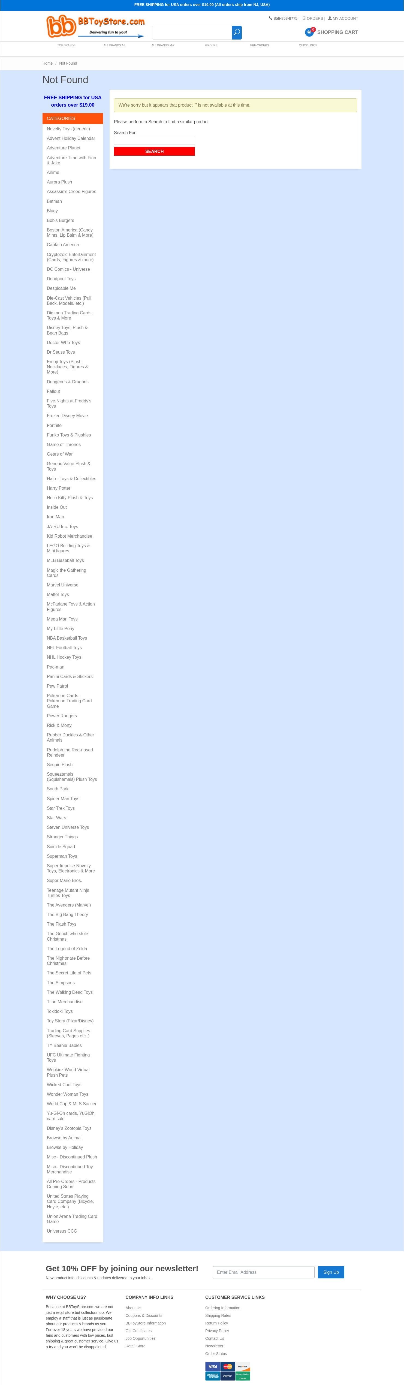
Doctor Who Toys (63, 342)
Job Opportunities (141, 1338)
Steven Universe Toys (68, 827)
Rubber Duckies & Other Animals (70, 737)
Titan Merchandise (65, 1001)
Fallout (53, 391)
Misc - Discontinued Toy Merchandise (70, 1169)
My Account (343, 18)
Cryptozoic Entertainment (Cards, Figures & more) (71, 257)
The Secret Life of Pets (69, 973)
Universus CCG (62, 1231)
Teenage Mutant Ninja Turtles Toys (68, 893)
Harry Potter (58, 488)
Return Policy (216, 1323)
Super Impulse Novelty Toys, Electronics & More (71, 868)
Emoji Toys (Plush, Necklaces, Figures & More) (67, 366)
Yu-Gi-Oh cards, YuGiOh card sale (71, 1116)
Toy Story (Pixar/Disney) (70, 1021)
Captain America (63, 244)
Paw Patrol (57, 686)
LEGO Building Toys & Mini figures (68, 548)
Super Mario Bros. (64, 880)
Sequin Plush (60, 764)
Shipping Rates (218, 1315)
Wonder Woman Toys (67, 1094)
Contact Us (214, 1338)
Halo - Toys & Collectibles (71, 478)
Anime (53, 172)
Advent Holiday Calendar (71, 138)
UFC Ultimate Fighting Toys (68, 1057)
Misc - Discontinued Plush (72, 1157)
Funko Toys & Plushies (69, 435)
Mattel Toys (58, 594)
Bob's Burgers (60, 220)
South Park (57, 789)
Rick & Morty (59, 725)
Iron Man (55, 516)
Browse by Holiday (65, 1147)
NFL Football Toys (64, 647)
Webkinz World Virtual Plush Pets (68, 1072)
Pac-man (55, 667)
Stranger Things (62, 837)
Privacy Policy (217, 1331)
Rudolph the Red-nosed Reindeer (70, 752)
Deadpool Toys (61, 278)
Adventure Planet (63, 148)
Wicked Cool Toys (64, 1084)
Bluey (52, 211)
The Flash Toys (61, 924)
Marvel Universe (63, 585)
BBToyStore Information (146, 1323)
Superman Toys (62, 856)
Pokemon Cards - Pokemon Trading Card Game (69, 700)
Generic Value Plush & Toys (69, 466)
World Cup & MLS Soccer (72, 1103)
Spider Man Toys (63, 798)
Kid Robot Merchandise (69, 536)
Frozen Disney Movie (67, 415)
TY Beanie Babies (64, 1045)
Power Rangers (62, 715)
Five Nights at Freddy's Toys (69, 403)
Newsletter (214, 1346)
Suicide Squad (61, 846)
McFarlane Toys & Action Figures (71, 607)
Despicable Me (61, 288)
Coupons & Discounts (144, 1315)
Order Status (216, 1353)
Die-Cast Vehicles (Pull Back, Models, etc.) (69, 301)
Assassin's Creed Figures (71, 191)
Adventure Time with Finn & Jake (71, 160)
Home (48, 63)
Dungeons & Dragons (68, 382)
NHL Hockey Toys (64, 657)
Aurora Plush (59, 182)
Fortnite (54, 425)
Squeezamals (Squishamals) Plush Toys (72, 777)
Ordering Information (222, 1308)
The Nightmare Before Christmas (68, 961)
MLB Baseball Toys (65, 560)
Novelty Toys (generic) (68, 129)
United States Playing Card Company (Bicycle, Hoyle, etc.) (70, 1201)
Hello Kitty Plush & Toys (70, 497)
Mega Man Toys (62, 619)
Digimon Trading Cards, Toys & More (70, 315)
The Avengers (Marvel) (69, 905)
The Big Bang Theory (67, 914)
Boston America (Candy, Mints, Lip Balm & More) (70, 232)
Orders (312, 18)
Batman (54, 201)
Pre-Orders (257, 49)
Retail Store (136, 1346)
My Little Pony (60, 628)
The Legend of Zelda (67, 948)
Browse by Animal (64, 1138)
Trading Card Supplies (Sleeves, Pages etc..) (68, 1033)
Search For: (125, 132)
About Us (133, 1308)
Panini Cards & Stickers (70, 676)
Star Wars (56, 817)
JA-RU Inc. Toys (62, 526)
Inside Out (57, 507)
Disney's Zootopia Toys (69, 1128)
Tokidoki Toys (60, 1011)
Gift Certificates (139, 1331)
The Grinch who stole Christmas (67, 936)
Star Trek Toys (61, 808)
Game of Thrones (64, 444)
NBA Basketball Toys (67, 638)
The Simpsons (61, 982)
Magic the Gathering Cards (66, 573)
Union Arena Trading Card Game (72, 1219)
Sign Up (331, 1272)
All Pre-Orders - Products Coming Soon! (71, 1184)
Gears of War (60, 454)
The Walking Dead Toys (70, 992)
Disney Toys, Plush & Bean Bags (67, 330)
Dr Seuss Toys (61, 352)
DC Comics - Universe (68, 269)
